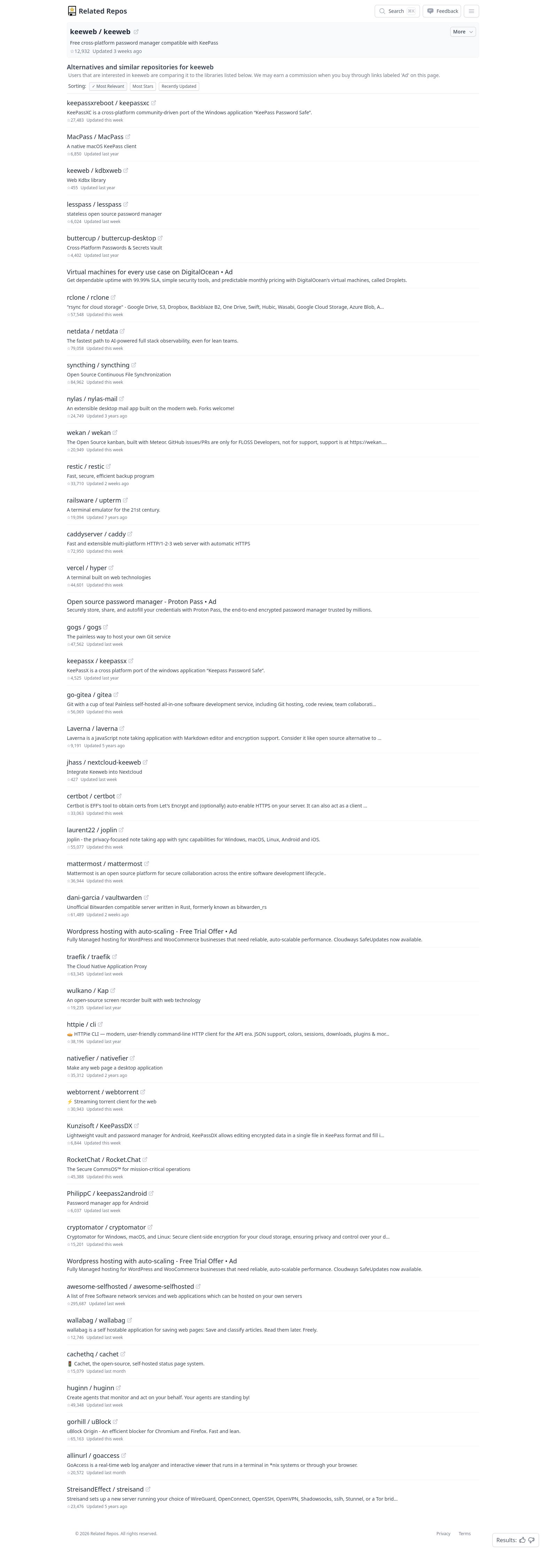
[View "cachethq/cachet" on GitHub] (123, 1354)
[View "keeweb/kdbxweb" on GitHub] (125, 170)
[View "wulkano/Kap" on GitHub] (113, 990)
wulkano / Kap (88, 990)
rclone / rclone (88, 297)
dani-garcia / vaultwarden (104, 897)
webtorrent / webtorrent (103, 1092)
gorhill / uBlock (89, 1421)
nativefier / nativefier (97, 1058)
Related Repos (103, 11)
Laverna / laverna (92, 728)
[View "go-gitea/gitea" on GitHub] (116, 694)
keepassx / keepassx (97, 661)
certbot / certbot (91, 796)
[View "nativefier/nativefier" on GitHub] (132, 1058)
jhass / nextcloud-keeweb (104, 762)
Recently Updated (179, 86)
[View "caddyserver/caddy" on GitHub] (130, 534)
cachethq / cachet (93, 1354)
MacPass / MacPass (95, 136)
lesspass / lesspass (94, 204)
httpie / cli (81, 1024)
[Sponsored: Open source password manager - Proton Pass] (273, 605)
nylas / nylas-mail (92, 399)
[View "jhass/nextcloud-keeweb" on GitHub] (145, 762)
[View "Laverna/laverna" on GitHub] (122, 728)
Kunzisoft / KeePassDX (99, 1126)
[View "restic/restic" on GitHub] (108, 466)
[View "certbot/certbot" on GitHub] (119, 796)
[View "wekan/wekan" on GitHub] (115, 432)
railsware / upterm (94, 500)
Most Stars (143, 86)
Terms (465, 1534)
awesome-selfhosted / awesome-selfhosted (130, 1286)
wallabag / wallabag (96, 1320)
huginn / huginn (90, 1388)
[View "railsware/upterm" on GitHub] (125, 500)
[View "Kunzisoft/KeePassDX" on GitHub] (136, 1125)
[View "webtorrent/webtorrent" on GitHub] (143, 1092)
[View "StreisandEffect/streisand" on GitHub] (148, 1489)
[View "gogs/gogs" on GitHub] (105, 627)
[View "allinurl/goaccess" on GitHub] (123, 1455)
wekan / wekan (89, 432)
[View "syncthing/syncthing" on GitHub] (133, 365)
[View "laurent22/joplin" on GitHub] (121, 830)
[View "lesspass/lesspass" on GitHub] (125, 204)
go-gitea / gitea (89, 694)
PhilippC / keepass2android (107, 1193)
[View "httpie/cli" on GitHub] (100, 1024)
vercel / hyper (87, 568)
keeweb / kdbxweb (94, 170)
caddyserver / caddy (96, 534)
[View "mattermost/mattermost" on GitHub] (146, 863)
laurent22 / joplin (92, 830)
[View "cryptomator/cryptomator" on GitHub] (150, 1227)
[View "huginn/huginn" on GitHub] (118, 1388)
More (464, 31)
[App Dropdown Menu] (471, 11)
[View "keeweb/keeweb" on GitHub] (136, 32)
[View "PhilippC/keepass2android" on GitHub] (151, 1193)
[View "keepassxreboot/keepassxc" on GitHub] (153, 103)
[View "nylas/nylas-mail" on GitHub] (121, 398)
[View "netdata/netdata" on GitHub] (122, 331)
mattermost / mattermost (104, 863)
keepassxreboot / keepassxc (108, 103)
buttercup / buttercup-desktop (111, 238)
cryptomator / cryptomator (106, 1227)
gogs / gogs (84, 627)
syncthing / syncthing (98, 365)
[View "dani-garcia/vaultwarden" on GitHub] (146, 897)
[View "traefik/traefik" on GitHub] (114, 956)
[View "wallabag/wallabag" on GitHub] (129, 1320)
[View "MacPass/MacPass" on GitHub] (128, 136)
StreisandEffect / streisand (105, 1489)
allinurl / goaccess (93, 1455)
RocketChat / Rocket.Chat (104, 1159)
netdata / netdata (92, 331)
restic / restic (85, 466)
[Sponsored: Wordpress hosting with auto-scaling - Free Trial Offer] (273, 934)
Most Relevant (108, 86)
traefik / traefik (88, 956)
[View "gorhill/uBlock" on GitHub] (115, 1421)
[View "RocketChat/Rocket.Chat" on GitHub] (145, 1159)
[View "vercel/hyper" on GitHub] (111, 568)
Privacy (443, 1534)
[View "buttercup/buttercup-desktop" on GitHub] (160, 238)
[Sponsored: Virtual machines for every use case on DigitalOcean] (273, 275)
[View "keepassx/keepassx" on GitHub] (131, 661)
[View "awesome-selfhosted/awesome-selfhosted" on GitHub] (198, 1286)
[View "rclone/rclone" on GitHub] (113, 297)
